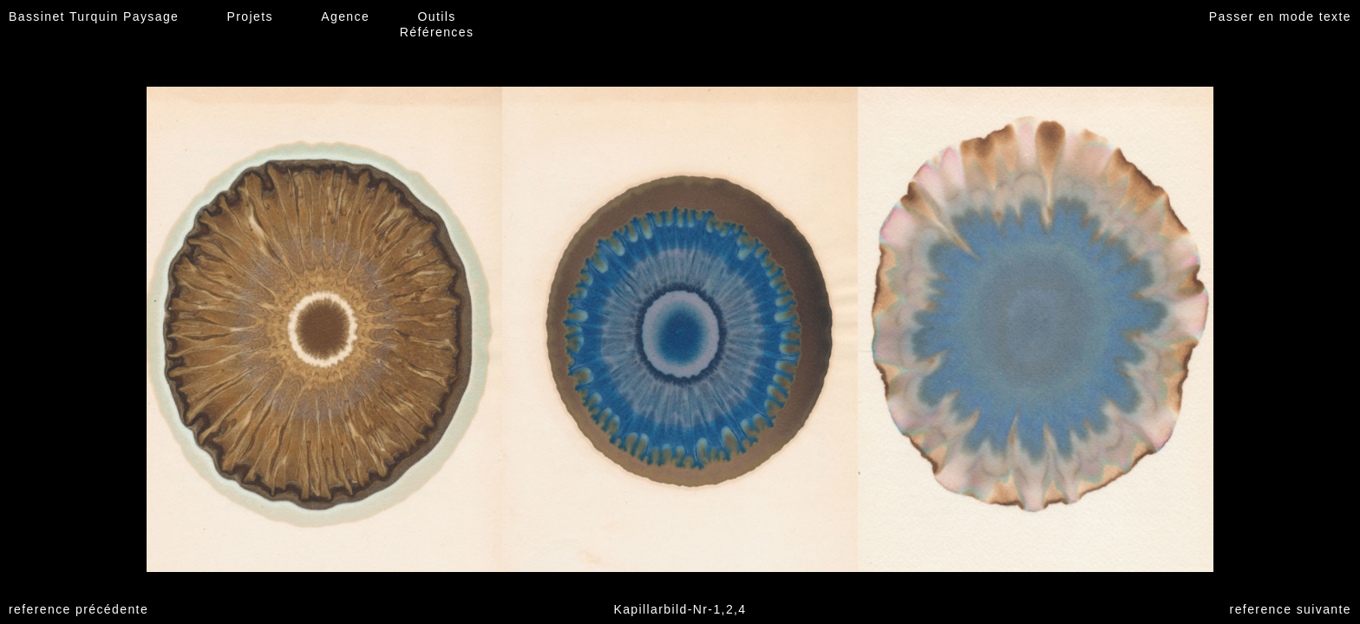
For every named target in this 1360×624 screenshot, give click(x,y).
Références (437, 32)
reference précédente (78, 609)
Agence (345, 16)
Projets (250, 16)
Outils (436, 16)
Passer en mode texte (1280, 16)
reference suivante (1290, 609)
